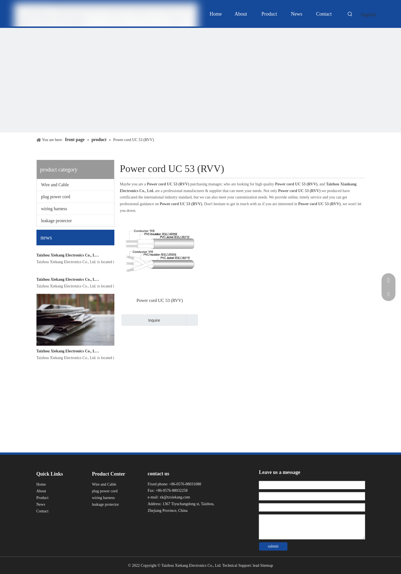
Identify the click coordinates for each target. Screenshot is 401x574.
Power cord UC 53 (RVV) (159, 300)
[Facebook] (151, 522)
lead (256, 565)
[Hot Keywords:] (350, 15)
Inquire (141, 320)
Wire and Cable (55, 184)
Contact (42, 511)
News (40, 504)
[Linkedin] (161, 522)
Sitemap (266, 565)
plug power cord (55, 196)
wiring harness (54, 208)
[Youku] (181, 522)
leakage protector (56, 220)
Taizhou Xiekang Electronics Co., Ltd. (67, 302)
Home (41, 484)
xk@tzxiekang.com (175, 497)
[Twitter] (171, 522)
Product (42, 498)
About (41, 491)
